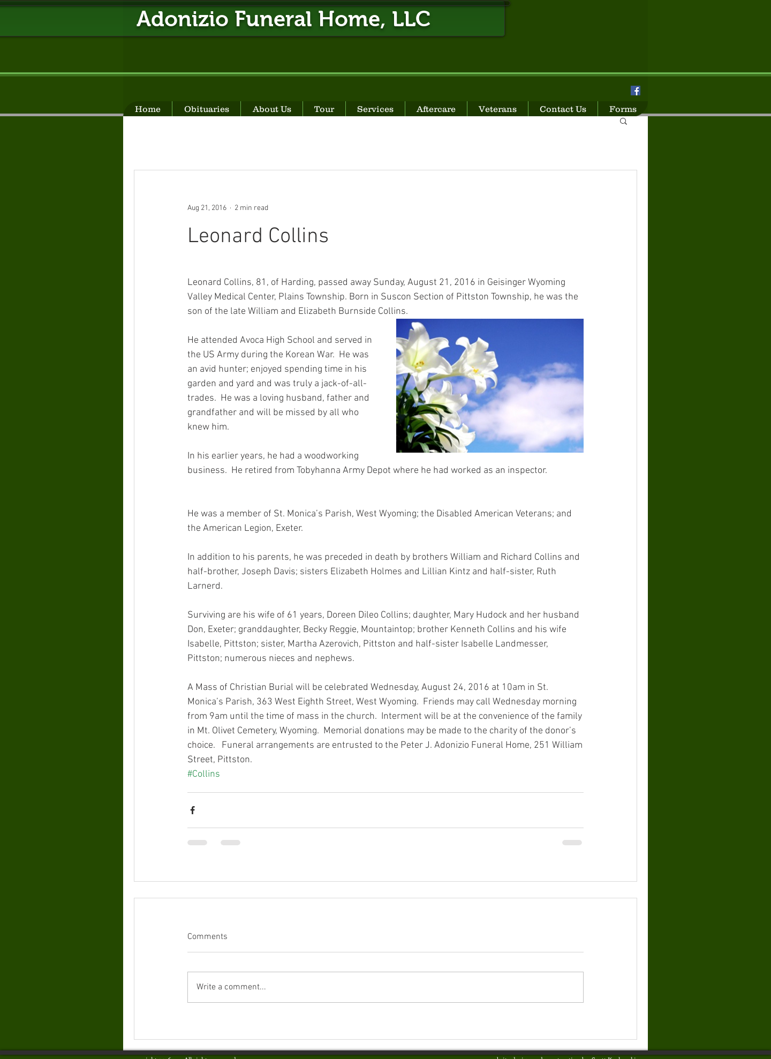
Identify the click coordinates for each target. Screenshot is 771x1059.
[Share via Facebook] (192, 810)
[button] (623, 120)
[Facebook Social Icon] (635, 90)
